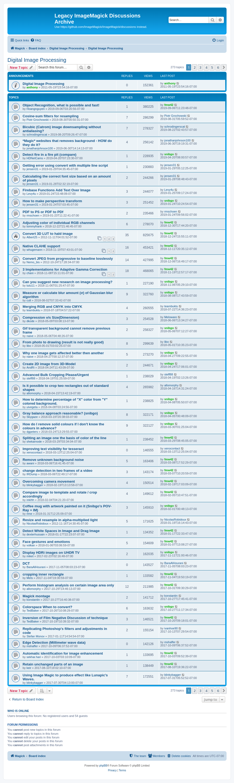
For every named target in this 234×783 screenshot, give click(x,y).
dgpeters (32, 431)
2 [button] (194, 67)
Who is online (18, 710)
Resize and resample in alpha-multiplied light (60, 520)
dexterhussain (36, 534)
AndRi (31, 367)
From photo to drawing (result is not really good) (63, 342)
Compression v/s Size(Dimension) (51, 317)
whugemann (35, 249)
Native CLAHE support (41, 246)
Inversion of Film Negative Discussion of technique (65, 618)
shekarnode (34, 441)
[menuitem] (35, 40)
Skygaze (32, 416)
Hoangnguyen (36, 108)
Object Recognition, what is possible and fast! (61, 105)
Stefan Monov (36, 636)
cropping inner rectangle (43, 574)
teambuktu (33, 310)
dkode (31, 321)
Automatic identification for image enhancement (63, 653)
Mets (30, 577)
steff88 (31, 378)
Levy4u (31, 193)
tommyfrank (34, 226)
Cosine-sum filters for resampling (50, 116)
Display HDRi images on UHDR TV (51, 553)
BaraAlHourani (36, 567)
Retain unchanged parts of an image (53, 664)
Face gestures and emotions (46, 542)
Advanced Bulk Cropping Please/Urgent (56, 375)
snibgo (169, 154)
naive (30, 336)
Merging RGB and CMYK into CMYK (52, 307)
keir (29, 667)
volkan (31, 545)
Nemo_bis (33, 262)
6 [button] (218, 67)
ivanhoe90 (171, 628)
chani (30, 273)
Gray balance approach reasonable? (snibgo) (60, 413)
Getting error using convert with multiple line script (65, 165)
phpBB (103, 765)
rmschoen (33, 215)
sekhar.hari (34, 657)
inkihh (30, 499)
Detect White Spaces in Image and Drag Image (61, 531)
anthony (32, 87)
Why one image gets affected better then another (63, 353)
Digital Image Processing (36, 60)
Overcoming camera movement (49, 481)
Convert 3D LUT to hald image (48, 234)
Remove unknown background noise (53, 460)
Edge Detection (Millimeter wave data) (54, 642)
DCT (26, 563)
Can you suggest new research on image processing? (67, 282)
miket (30, 556)
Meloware (170, 317)
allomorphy (34, 393)
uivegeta (32, 407)
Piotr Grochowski (38, 119)
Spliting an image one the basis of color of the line (64, 438)
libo (29, 345)
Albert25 (32, 237)
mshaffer (32, 646)
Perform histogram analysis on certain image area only (68, 585)
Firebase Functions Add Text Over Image (56, 190)
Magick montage (36, 596)
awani (30, 463)
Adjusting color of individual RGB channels (59, 223)
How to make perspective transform (52, 201)
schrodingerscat (37, 134)
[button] (224, 67)
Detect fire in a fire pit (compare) (49, 155)
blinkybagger (35, 485)
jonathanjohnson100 (40, 148)
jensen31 (33, 169)
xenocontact (34, 452)
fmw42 (168, 104)
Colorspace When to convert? (47, 607)
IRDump (32, 474)
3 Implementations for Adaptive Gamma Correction (65, 269)
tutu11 (31, 285)
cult (29, 300)
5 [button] (212, 67)
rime (29, 513)
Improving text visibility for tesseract (53, 449)
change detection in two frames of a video (57, 471)
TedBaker (33, 610)
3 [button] (200, 67)
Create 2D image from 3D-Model (49, 364)
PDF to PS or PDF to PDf (43, 212)
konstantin (33, 599)
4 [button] (206, 67)
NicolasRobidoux (38, 523)
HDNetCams (35, 158)
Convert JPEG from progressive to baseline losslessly (68, 259)
